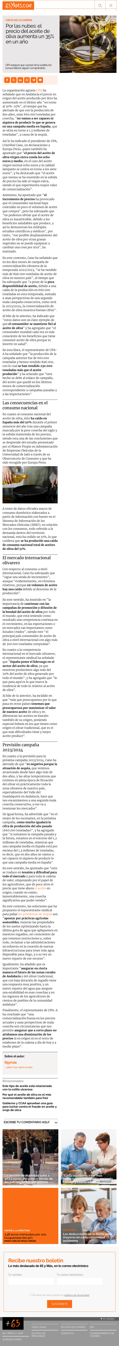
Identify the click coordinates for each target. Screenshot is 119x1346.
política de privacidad (76, 1295)
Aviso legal (39, 1327)
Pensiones (12, 1171)
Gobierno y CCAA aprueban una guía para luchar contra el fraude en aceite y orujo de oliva (29, 1107)
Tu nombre (15, 1274)
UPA (39, 90)
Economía (70, 1168)
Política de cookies (73, 1327)
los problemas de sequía (35, 914)
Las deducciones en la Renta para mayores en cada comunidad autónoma (85, 1237)
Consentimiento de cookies (102, 1334)
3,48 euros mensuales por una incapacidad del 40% (27, 1235)
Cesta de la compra (19, 20)
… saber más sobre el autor (18, 1067)
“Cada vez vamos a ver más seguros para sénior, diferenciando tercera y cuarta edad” (86, 1177)
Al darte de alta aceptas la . (60, 1295)
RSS (92, 1327)
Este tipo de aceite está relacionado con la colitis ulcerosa (27, 1087)
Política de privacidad (38, 1334)
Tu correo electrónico (70, 1274)
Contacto (67, 1333)
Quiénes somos (12, 1339)
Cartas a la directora (17, 1230)
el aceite (40, 888)
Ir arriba (108, 1318)
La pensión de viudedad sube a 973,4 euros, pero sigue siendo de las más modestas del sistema (30, 1178)
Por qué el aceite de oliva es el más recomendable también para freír (26, 1096)
